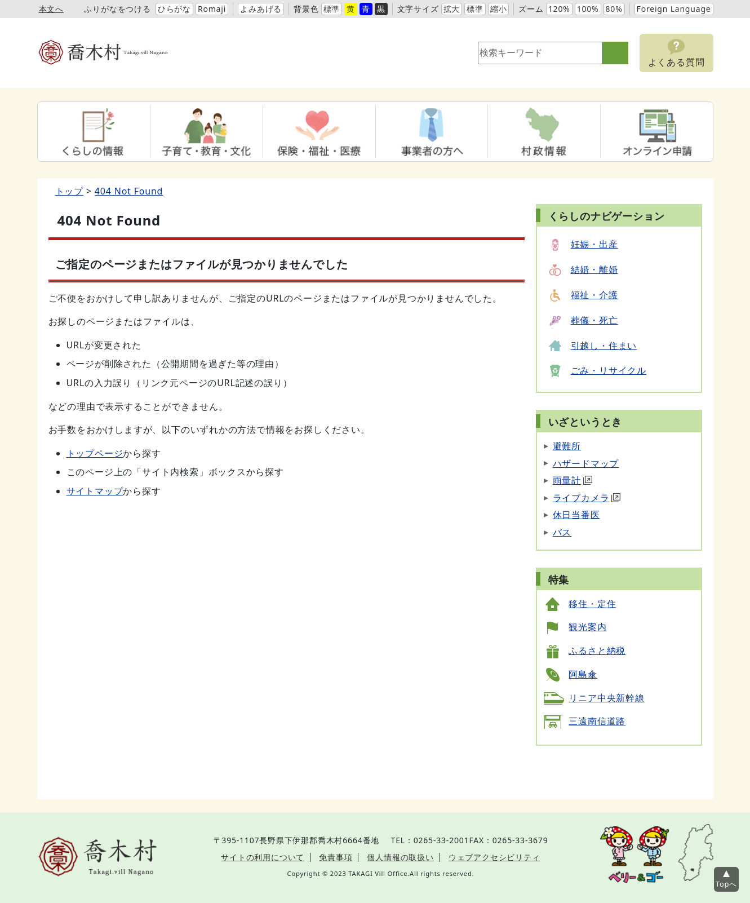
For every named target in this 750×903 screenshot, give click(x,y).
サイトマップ (94, 491)
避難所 (567, 446)
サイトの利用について (262, 857)
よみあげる (261, 8)
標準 (331, 8)
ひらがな (174, 8)
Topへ (726, 884)
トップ (69, 191)
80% (614, 8)
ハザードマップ (586, 463)
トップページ (94, 453)
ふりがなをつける (117, 8)
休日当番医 (576, 514)
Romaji (212, 8)
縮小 (498, 8)
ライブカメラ (587, 498)
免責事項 (335, 857)
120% (559, 8)
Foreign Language (674, 8)
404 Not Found (129, 191)
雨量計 (572, 480)
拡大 (451, 8)
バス (562, 532)
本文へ (51, 8)
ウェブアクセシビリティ (494, 857)
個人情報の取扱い (400, 857)
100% (588, 8)
